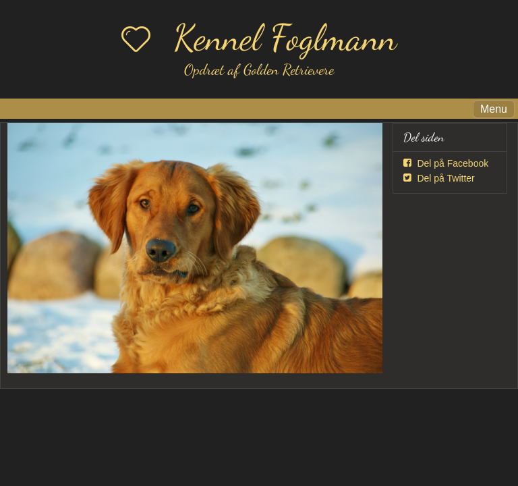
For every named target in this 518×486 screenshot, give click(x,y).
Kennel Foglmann (285, 37)
